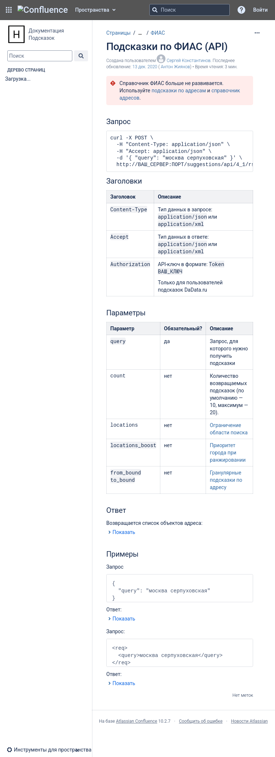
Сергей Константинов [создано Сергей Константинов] (188, 60)
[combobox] (39, 55)
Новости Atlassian (249, 721)
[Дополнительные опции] (257, 32)
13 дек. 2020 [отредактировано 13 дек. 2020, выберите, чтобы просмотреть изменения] (145, 66)
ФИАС (158, 33)
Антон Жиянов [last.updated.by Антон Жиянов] (175, 66)
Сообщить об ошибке (200, 721)
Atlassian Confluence (136, 721)
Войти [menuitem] (260, 10)
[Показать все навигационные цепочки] (140, 33)
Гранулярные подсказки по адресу (226, 480)
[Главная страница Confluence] (43, 10)
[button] (9, 10)
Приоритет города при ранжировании (227, 452)
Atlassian (183, 737)
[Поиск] (155, 10)
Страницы (118, 33)
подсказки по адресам (179, 90)
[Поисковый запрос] (189, 10)
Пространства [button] (92, 10)
